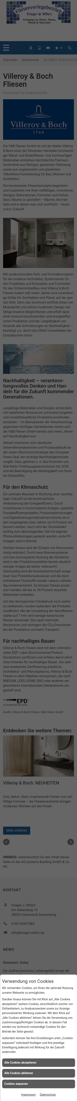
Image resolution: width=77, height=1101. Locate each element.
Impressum (28, 1094)
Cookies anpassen (16, 1083)
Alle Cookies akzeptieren (20, 1062)
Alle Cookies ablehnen (18, 1073)
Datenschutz (48, 1094)
